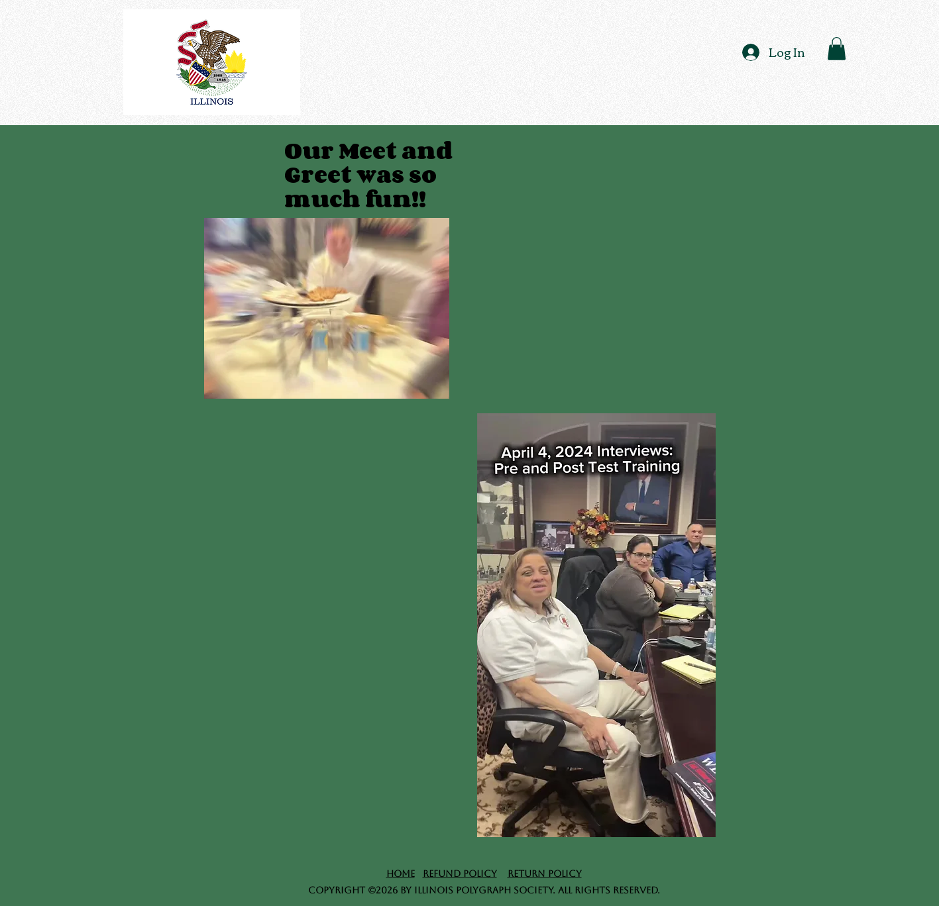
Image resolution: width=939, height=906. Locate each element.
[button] (836, 48)
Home (400, 873)
